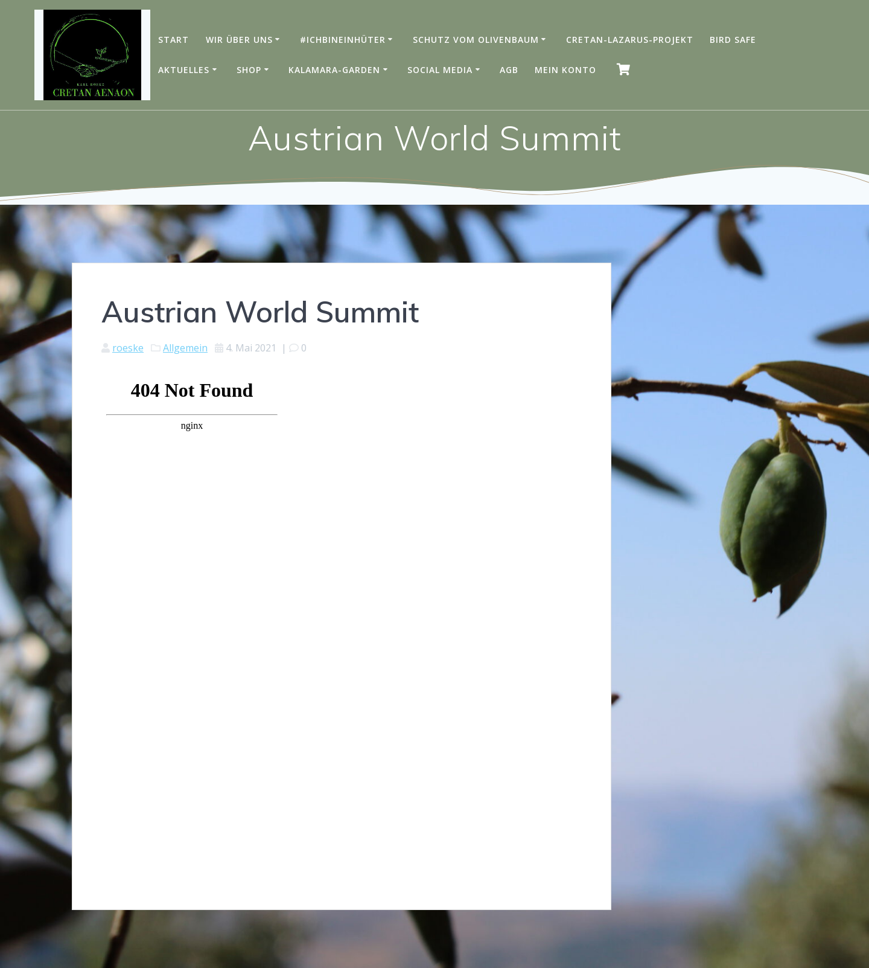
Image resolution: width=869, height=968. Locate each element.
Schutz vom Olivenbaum (476, 39)
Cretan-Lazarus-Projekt (629, 39)
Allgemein (185, 347)
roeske (128, 347)
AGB (509, 69)
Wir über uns (239, 39)
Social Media (440, 69)
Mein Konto (565, 69)
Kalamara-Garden (334, 69)
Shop (249, 69)
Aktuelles (183, 69)
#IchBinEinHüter (343, 39)
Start (173, 39)
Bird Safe (733, 39)
